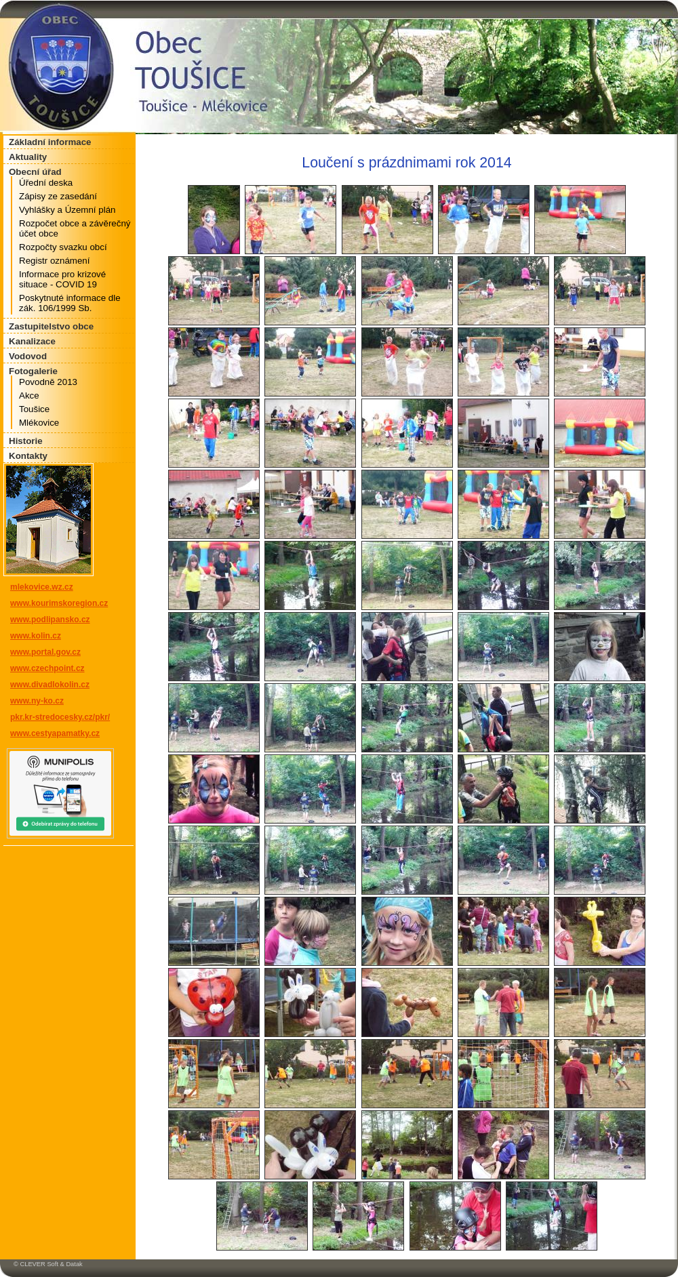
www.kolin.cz (35, 636)
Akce (29, 395)
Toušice (34, 409)
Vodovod (28, 356)
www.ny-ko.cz (37, 701)
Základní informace (50, 142)
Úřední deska (46, 183)
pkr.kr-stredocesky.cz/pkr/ (60, 717)
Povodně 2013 (48, 382)
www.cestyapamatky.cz (55, 733)
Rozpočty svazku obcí (63, 247)
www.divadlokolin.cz (49, 684)
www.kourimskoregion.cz (59, 603)
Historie (26, 441)
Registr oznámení (54, 261)
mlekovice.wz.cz (41, 587)
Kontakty (28, 456)
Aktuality (28, 157)
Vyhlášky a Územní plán (67, 210)
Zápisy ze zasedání (58, 196)
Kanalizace (32, 341)
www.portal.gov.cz (45, 652)
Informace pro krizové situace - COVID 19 (62, 279)
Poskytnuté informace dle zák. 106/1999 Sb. (70, 303)
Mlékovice (39, 423)
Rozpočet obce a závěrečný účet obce (74, 228)
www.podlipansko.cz (50, 619)
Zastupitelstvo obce (51, 326)
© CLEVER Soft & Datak (48, 1264)
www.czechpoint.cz (47, 668)
